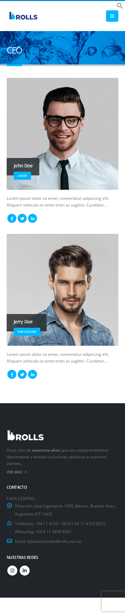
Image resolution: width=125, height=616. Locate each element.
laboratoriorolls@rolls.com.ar (54, 541)
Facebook (11, 218)
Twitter (22, 218)
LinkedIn (32, 218)
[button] (120, 5)
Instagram (12, 571)
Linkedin (25, 571)
